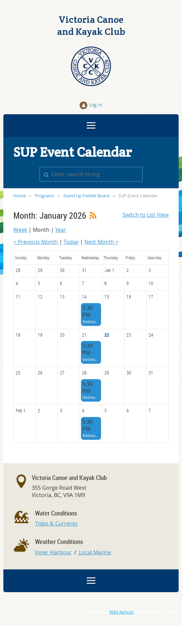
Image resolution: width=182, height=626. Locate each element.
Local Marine (94, 552)
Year (60, 229)
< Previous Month (35, 242)
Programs (44, 196)
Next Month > (101, 242)
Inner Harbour (53, 552)
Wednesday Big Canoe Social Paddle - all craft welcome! (90, 322)
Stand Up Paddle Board (86, 196)
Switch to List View (145, 214)
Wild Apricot (121, 612)
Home (19, 196)
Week (20, 229)
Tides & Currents (56, 523)
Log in (95, 104)
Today (71, 242)
